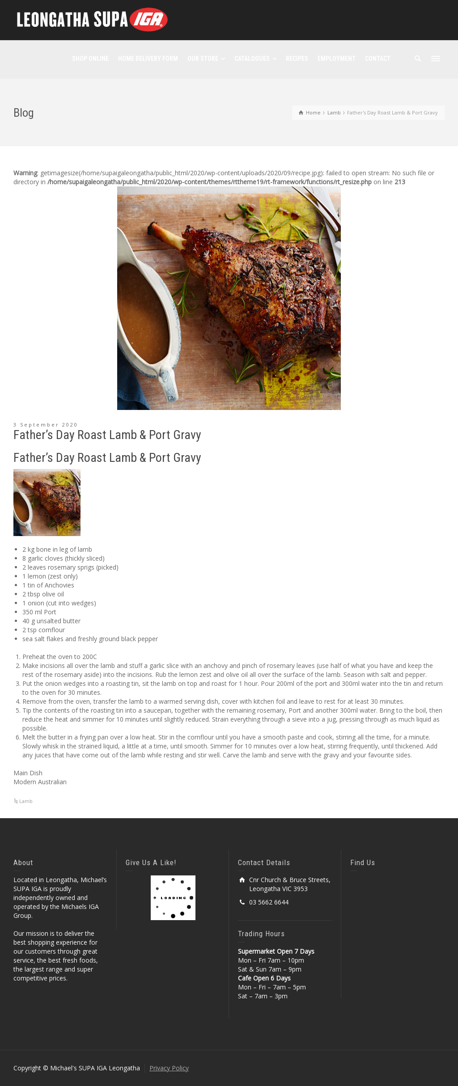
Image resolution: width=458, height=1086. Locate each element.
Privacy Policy (169, 1068)
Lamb (26, 801)
